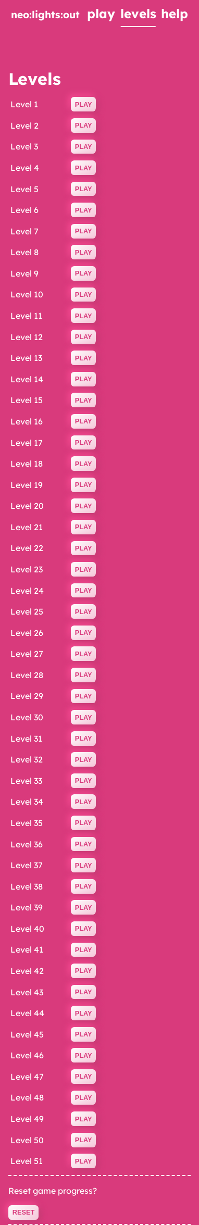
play (101, 13)
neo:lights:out (45, 14)
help (174, 13)
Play (83, 104)
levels (138, 13)
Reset (24, 1212)
